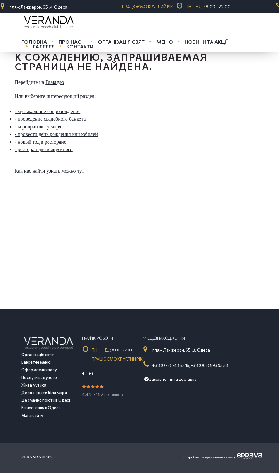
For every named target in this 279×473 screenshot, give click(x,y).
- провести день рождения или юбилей (56, 134)
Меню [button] (164, 41)
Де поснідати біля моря (44, 392)
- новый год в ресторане (40, 141)
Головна (34, 41)
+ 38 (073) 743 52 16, (171, 365)
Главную (54, 82)
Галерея (44, 46)
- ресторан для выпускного (44, 149)
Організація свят (37, 354)
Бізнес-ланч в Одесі (40, 407)
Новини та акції (206, 41)
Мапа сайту (32, 415)
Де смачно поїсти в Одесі (45, 400)
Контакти (80, 46)
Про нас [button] (70, 41)
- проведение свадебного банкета (50, 119)
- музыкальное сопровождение (48, 111)
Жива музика (33, 384)
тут (80, 171)
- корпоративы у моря (38, 126)
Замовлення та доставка (170, 379)
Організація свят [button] (121, 41)
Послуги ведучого (39, 377)
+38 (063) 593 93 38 (209, 365)
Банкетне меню (36, 362)
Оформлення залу (39, 369)
